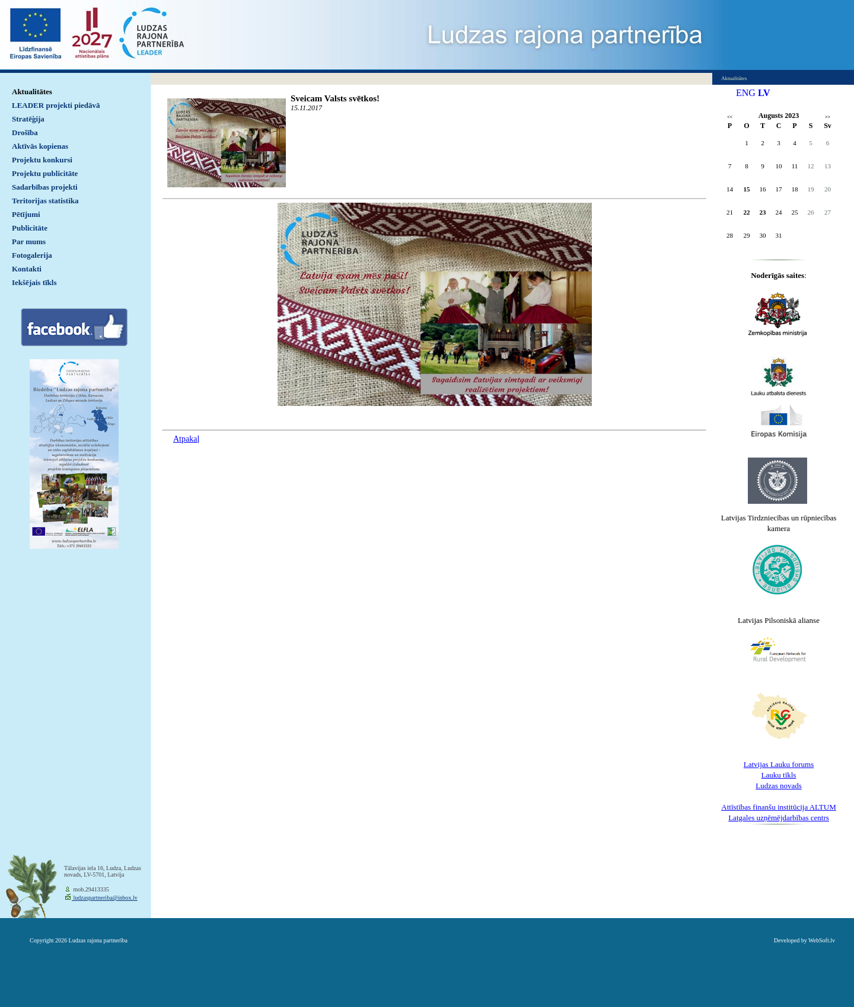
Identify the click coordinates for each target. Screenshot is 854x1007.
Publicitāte (29, 227)
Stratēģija (28, 118)
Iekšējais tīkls (34, 282)
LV (764, 93)
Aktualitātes (32, 91)
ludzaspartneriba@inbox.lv (105, 897)
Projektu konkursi (42, 159)
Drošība (25, 132)
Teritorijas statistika (45, 200)
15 (747, 189)
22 (747, 212)
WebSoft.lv (821, 940)
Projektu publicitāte (45, 173)
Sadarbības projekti (45, 187)
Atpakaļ (186, 438)
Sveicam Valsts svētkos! (335, 98)
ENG (746, 93)
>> (827, 117)
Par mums (29, 241)
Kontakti (27, 268)
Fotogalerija (32, 255)
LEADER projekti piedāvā (56, 105)
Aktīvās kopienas (40, 146)
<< (729, 117)
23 (763, 212)
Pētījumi (26, 214)
